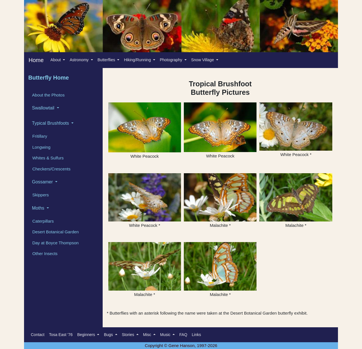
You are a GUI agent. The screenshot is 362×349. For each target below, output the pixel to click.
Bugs (109, 334)
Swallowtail (44, 108)
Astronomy (80, 60)
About (56, 60)
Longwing (40, 147)
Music (165, 334)
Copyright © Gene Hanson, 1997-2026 (181, 345)
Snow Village (203, 60)
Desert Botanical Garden (55, 231)
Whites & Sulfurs (47, 157)
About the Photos (47, 95)
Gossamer (43, 181)
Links (196, 334)
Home (36, 60)
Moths (39, 208)
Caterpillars (42, 221)
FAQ (183, 334)
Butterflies (107, 60)
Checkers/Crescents (50, 168)
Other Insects (44, 253)
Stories (128, 334)
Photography (171, 60)
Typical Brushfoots (51, 123)
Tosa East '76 (61, 334)
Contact (37, 334)
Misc (147, 334)
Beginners (86, 334)
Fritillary (39, 136)
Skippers (40, 194)
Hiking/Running (138, 60)
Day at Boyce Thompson (55, 242)
